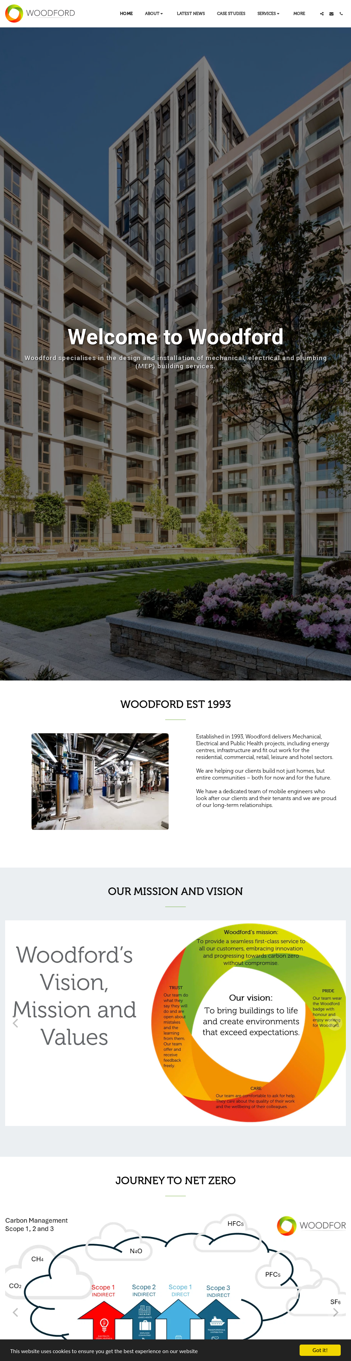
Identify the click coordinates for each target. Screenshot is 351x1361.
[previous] (16, 1023)
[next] (334, 1023)
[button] (155, 14)
